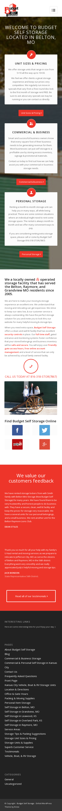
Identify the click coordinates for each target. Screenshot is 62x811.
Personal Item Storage (18, 702)
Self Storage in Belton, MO (20, 707)
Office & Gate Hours (16, 693)
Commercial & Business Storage (23, 658)
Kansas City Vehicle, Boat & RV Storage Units (30, 685)
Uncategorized (13, 783)
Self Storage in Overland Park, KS (23, 720)
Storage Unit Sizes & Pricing (20, 738)
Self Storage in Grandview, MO (22, 711)
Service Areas (12, 729)
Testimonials (12, 751)
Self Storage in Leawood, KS (21, 716)
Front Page (11, 680)
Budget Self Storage (25, 803)
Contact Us (11, 671)
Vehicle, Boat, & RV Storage (20, 755)
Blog (7, 654)
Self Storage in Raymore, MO (21, 724)
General (9, 779)
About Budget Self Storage (20, 649)
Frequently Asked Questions (21, 676)
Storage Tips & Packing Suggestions (25, 733)
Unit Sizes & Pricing (31, 63)
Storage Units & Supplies (19, 742)
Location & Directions (17, 689)
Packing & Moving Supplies (20, 698)
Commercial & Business (31, 132)
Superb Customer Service (19, 747)
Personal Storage (31, 201)
